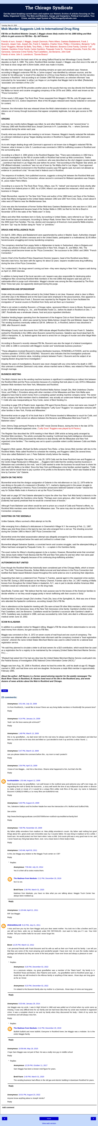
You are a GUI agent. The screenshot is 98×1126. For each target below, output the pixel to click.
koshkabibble (13, 781)
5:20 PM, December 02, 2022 (36, 967)
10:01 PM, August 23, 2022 (29, 1095)
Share (5, 691)
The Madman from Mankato (25, 878)
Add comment (8, 1107)
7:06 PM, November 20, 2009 (30, 828)
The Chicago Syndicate (49, 8)
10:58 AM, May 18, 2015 (28, 1049)
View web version (49, 1123)
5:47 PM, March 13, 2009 (28, 751)
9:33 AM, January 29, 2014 (29, 1004)
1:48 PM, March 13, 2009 (28, 733)
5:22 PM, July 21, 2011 (31, 925)
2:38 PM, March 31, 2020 (34, 890)
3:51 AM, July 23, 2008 (27, 704)
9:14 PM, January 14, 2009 (29, 719)
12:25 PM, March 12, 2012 (23, 945)
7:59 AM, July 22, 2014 (34, 867)
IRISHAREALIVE (14, 925)
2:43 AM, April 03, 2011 (27, 850)
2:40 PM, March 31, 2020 (34, 1077)
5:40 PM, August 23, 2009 (28, 803)
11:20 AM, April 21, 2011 (28, 910)
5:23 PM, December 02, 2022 (36, 986)
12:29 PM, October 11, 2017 (36, 1065)
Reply (9, 711)
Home (49, 1118)
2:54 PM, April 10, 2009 (27, 766)
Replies (13, 863)
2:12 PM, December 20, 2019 (49, 878)
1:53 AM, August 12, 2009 (30, 781)
